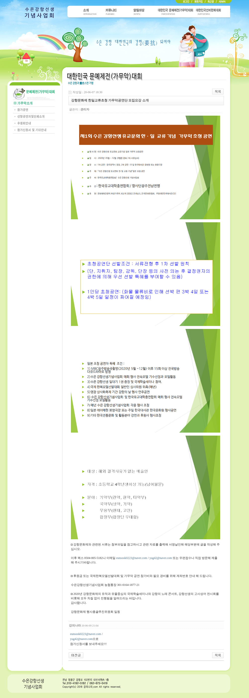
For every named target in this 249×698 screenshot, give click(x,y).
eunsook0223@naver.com (131, 558)
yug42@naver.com (160, 558)
